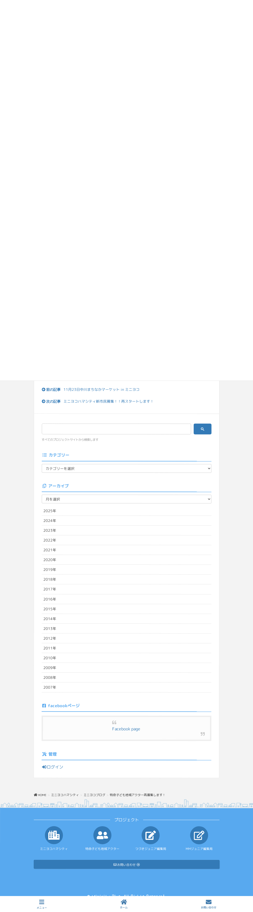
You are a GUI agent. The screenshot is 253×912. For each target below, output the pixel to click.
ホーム (124, 904)
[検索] (114, 429)
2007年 (49, 687)
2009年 (49, 667)
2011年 (49, 648)
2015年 (49, 608)
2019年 (49, 569)
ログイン (52, 767)
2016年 (49, 598)
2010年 (49, 657)
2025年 (49, 510)
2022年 (49, 540)
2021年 (49, 549)
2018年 (49, 579)
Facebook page (126, 729)
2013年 (49, 628)
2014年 (49, 618)
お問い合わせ (208, 904)
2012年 (49, 638)
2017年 (49, 589)
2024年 (49, 520)
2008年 (49, 677)
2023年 (49, 530)
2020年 (49, 559)
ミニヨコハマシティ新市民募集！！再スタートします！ (108, 401)
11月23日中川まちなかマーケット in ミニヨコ (101, 389)
